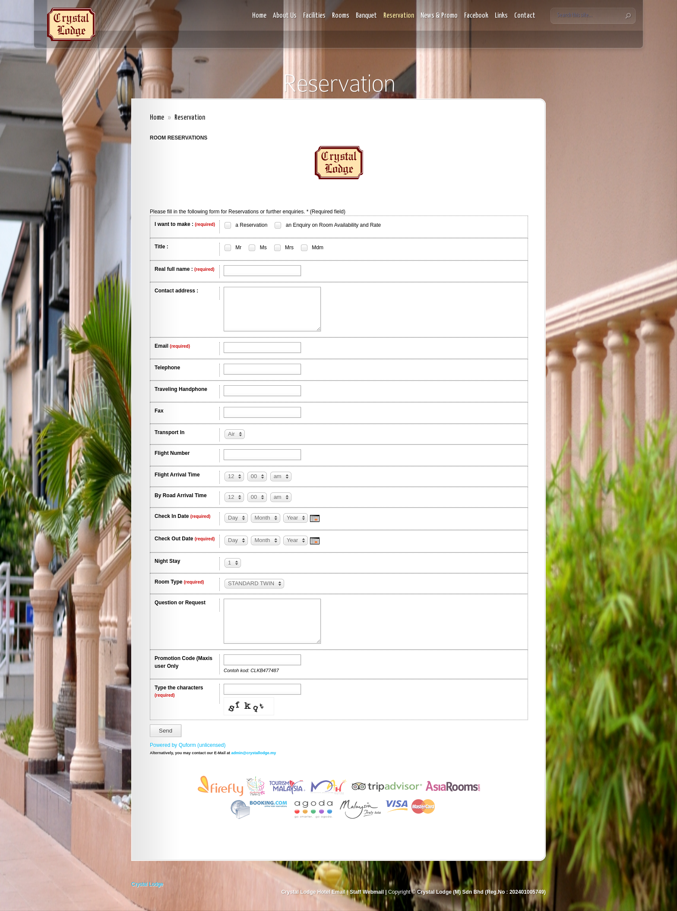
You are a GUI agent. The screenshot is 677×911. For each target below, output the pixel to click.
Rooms (340, 15)
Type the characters (179, 691)
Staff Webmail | (369, 892)
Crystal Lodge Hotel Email (313, 892)
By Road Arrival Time (181, 495)
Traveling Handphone (181, 389)
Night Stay (167, 561)
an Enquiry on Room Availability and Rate (327, 225)
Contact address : (176, 291)
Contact (524, 15)
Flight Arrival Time (177, 475)
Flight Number (172, 453)
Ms (257, 248)
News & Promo (439, 15)
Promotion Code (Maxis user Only (183, 662)
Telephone (167, 368)
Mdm (311, 248)
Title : (161, 247)
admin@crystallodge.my (253, 753)
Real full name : (185, 269)
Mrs (283, 248)
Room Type (179, 582)
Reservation (398, 15)
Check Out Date (185, 539)
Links (501, 15)
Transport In (169, 432)
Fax (159, 411)
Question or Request (180, 603)
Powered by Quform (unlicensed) (187, 745)
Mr (232, 248)
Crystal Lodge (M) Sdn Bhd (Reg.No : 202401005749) (481, 892)
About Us (285, 15)
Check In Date (182, 516)
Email (172, 346)
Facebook (476, 15)
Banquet (366, 15)
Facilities (314, 15)
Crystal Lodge (147, 884)
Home (259, 15)
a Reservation (245, 225)
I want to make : (185, 224)
